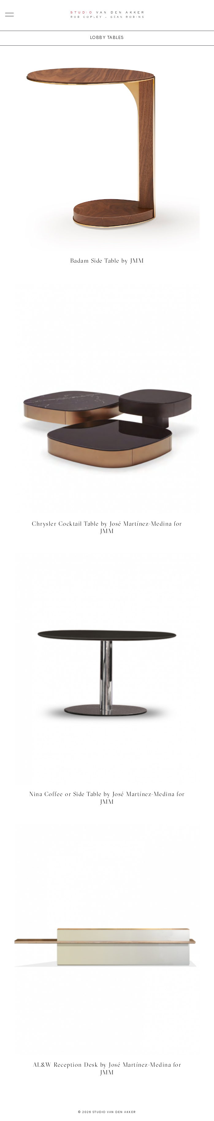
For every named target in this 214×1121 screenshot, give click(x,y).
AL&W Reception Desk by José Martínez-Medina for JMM (107, 1068)
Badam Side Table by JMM (107, 260)
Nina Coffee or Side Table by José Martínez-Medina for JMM (107, 797)
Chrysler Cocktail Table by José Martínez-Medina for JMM (107, 527)
